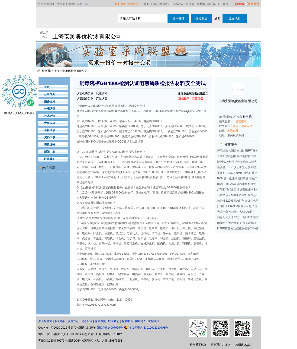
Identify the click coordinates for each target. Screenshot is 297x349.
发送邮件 (233, 130)
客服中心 (127, 321)
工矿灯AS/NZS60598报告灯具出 (237, 172)
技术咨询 (49, 115)
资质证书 (49, 144)
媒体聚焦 (100, 321)
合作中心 (73, 321)
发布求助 (234, 18)
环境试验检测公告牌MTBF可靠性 (237, 150)
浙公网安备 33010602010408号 (148, 327)
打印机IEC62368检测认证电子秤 (237, 206)
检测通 (46, 71)
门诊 (154, 4)
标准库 (211, 4)
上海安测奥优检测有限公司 (70, 71)
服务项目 (60, 321)
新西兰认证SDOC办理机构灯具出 (238, 195)
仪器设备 (178, 4)
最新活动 (49, 130)
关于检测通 (45, 321)
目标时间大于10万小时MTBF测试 (237, 217)
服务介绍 (49, 101)
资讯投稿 (86, 321)
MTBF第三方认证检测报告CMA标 (238, 228)
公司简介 (49, 94)
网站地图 (140, 321)
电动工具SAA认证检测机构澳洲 (236, 184)
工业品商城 (238, 4)
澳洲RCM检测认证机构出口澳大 (237, 161)
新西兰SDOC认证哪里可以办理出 (238, 167)
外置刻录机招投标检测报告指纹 (236, 156)
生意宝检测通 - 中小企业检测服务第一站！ (64, 4)
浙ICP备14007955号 (110, 327)
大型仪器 (49, 123)
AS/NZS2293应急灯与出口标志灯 (237, 200)
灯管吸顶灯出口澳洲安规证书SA (237, 189)
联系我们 (49, 159)
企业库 (190, 4)
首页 (146, 4)
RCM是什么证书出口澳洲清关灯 (237, 178)
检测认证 (164, 4)
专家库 (201, 4)
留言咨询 (241, 121)
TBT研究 (223, 4)
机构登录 (253, 4)
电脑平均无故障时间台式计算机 (236, 223)
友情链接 (153, 321)
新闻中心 (49, 151)
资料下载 (49, 137)
